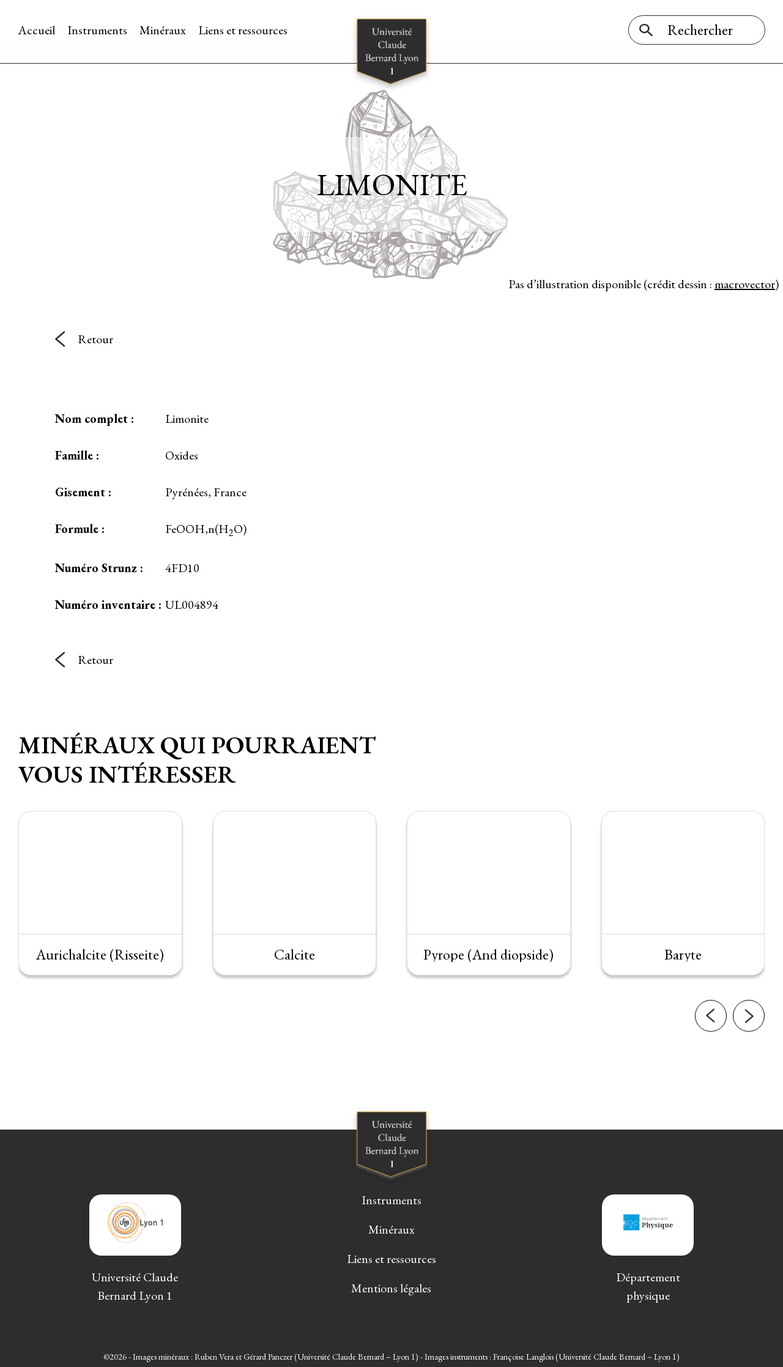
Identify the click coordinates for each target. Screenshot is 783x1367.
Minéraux (163, 30)
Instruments (98, 30)
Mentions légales (391, 1286)
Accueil (37, 30)
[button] (711, 1019)
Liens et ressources (243, 30)
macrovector (744, 281)
